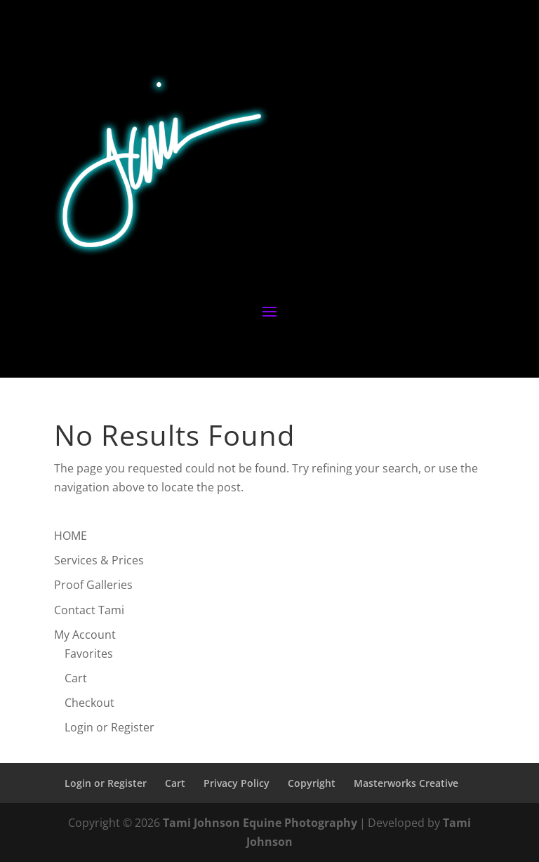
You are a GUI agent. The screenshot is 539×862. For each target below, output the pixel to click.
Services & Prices (99, 560)
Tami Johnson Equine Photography (260, 822)
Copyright (311, 783)
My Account (85, 634)
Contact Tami (89, 610)
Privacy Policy (237, 783)
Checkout (89, 702)
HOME (70, 535)
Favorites (89, 653)
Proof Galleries (93, 584)
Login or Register (109, 727)
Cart (76, 678)
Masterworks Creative (406, 783)
